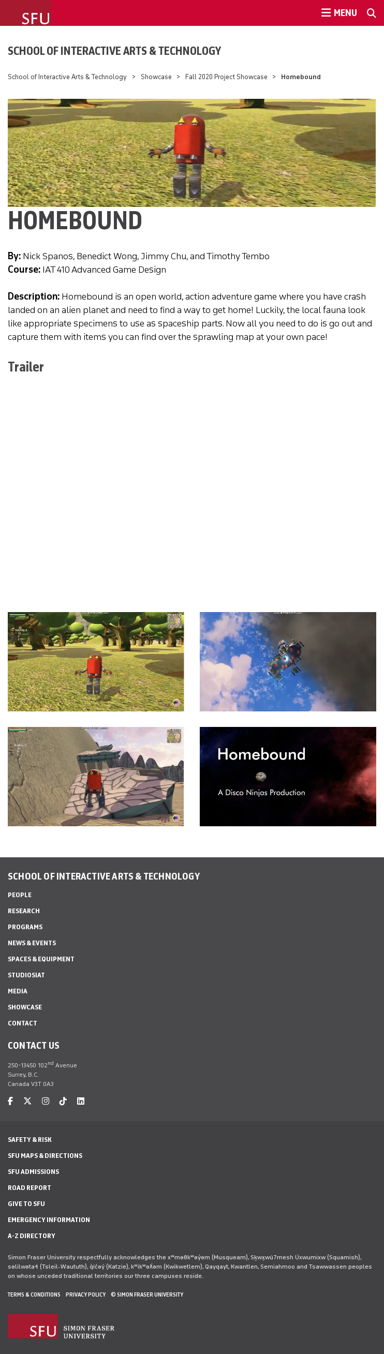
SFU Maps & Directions (45, 1155)
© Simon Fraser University (147, 1294)
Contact (22, 1023)
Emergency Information (49, 1219)
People (20, 894)
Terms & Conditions (34, 1294)
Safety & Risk (30, 1139)
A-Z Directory (31, 1235)
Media (17, 991)
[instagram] (45, 1101)
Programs (25, 926)
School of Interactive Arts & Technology (114, 50)
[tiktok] (63, 1101)
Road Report (29, 1187)
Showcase (156, 77)
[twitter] (27, 1101)
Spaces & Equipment (41, 959)
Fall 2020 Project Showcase (226, 77)
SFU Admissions (33, 1171)
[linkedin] (80, 1101)
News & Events (32, 943)
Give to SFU (26, 1203)
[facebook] (10, 1101)
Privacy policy (86, 1294)
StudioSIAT (26, 975)
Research (24, 910)
